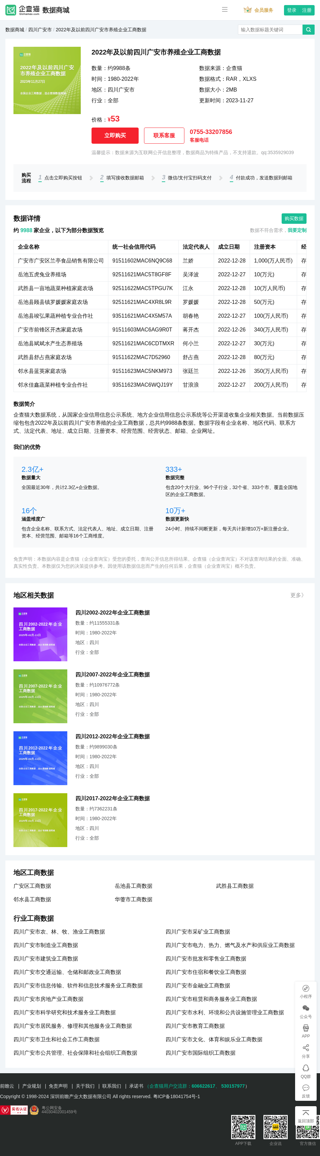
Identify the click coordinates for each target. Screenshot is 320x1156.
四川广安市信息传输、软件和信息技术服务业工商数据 (78, 985)
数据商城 (55, 10)
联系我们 (111, 1086)
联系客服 (164, 135)
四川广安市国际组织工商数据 (201, 1053)
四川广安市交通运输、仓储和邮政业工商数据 (67, 972)
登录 (291, 10)
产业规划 (31, 1086)
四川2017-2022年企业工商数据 (112, 798)
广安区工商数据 (32, 886)
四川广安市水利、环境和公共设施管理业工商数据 (225, 1012)
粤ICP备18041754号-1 (176, 1096)
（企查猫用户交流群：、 (182, 1086)
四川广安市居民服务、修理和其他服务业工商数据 (72, 1026)
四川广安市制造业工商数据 (45, 945)
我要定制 (297, 230)
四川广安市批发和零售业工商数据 (206, 958)
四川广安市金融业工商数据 (198, 985)
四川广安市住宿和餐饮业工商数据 (206, 972)
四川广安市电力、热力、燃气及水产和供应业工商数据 (230, 945)
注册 (307, 10)
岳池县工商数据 (133, 886)
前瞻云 (7, 1086)
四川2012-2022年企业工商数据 (112, 736)
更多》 (298, 595)
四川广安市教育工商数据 (195, 1026)
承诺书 (136, 1086)
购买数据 (294, 218)
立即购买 (115, 135)
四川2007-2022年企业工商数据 (112, 674)
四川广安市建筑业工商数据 (45, 958)
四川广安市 (40, 29)
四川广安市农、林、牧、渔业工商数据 (59, 932)
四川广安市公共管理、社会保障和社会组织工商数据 (75, 1053)
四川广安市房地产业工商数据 (48, 999)
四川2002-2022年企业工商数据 (112, 613)
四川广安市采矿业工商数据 (198, 932)
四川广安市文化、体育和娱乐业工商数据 (214, 1039)
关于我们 (85, 1086)
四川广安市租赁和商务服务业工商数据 (211, 999)
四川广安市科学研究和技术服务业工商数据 (64, 1012)
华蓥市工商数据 (133, 899)
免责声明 (58, 1086)
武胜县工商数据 (235, 886)
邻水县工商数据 (32, 899)
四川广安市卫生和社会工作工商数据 (56, 1039)
